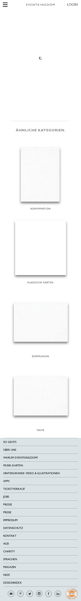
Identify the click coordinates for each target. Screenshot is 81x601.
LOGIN (72, 4)
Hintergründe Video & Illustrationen (31, 473)
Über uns (9, 449)
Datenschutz (13, 528)
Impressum (10, 520)
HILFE (6, 574)
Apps (6, 481)
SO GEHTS (9, 442)
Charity (9, 551)
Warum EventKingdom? (20, 457)
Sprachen (10, 559)
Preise (7, 512)
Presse (7, 504)
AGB (6, 543)
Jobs (6, 496)
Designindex (12, 582)
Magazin (9, 567)
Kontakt (9, 535)
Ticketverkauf (14, 488)
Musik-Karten (13, 465)
